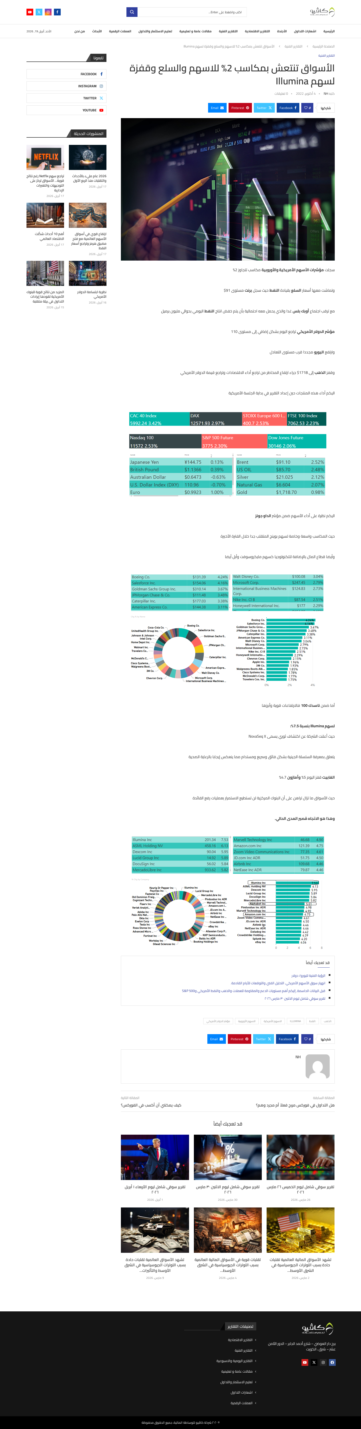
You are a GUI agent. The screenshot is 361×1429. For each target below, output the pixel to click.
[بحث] (186, 12)
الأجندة (282, 31)
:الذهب (328, 1021)
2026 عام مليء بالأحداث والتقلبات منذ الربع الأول (89, 178)
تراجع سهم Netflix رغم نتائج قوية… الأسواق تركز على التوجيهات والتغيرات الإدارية (45, 183)
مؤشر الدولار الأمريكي (218, 1021)
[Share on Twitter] (264, 108)
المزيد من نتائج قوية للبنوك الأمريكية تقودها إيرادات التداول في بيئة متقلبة (45, 297)
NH (326, 93)
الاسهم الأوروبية (247, 1021)
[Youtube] (29, 12)
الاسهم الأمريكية (273, 1021)
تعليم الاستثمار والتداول (155, 31)
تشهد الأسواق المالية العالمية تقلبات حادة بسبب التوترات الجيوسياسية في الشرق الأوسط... (300, 1265)
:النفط (312, 1021)
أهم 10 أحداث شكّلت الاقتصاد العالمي (49, 236)
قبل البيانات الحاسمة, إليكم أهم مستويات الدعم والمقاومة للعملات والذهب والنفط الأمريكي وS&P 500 (253, 991)
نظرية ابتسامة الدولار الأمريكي (91, 294)
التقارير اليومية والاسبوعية (235, 1361)
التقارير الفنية (228, 31)
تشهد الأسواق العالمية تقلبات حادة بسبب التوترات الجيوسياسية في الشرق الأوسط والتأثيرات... (155, 1265)
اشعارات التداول (305, 31)
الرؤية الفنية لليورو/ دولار (308, 975)
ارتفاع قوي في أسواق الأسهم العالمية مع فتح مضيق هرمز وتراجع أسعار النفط (88, 241)
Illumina (295, 1021)
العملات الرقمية (120, 31)
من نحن (79, 31)
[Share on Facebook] (288, 108)
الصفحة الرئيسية (324, 46)
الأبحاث (97, 31)
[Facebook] (57, 12)
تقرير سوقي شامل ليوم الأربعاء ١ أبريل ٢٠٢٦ (155, 1189)
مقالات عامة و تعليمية (195, 31)
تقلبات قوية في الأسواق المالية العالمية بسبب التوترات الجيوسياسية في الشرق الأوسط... (228, 1265)
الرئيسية (329, 31)
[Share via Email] (217, 108)
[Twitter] (39, 12)
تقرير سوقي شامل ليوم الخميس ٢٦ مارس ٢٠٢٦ (300, 1189)
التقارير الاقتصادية (257, 31)
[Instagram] (48, 12)
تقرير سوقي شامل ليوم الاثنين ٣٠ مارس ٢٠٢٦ (295, 998)
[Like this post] (306, 108)
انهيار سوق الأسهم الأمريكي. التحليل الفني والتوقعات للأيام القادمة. (278, 983)
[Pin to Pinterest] (240, 108)
